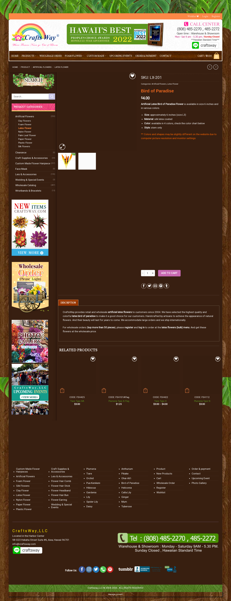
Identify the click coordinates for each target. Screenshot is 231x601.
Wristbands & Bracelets (28, 190)
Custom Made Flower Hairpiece (32, 163)
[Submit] (52, 96)
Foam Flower (74, 55)
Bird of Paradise (130, 483)
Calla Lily (126, 492)
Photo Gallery (199, 483)
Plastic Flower (25, 142)
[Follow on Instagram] (89, 569)
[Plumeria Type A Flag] (119, 375)
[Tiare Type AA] (77, 375)
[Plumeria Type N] (202, 375)
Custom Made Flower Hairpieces (28, 470)
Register (216, 16)
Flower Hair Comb (61, 481)
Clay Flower (22, 490)
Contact (165, 56)
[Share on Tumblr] (166, 285)
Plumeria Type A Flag (118, 401)
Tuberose (126, 506)
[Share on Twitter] (149, 285)
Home (14, 56)
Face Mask (21, 168)
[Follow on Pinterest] (110, 569)
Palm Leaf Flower (27, 135)
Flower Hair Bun (60, 495)
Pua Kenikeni (93, 483)
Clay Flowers (24, 120)
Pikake (124, 473)
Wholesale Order (50, 56)
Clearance (20, 152)
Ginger (125, 497)
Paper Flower (25, 139)
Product (25, 67)
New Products (164, 473)
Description (68, 302)
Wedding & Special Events (29, 179)
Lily (88, 497)
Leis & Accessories (26, 174)
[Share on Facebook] (143, 285)
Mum (124, 501)
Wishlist (160, 492)
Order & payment (145, 56)
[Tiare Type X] (160, 375)
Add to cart (169, 273)
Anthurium (127, 468)
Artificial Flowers (42, 67)
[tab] (68, 303)
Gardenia (91, 492)
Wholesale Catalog (25, 185)
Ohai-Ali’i (126, 478)
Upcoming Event (201, 478)
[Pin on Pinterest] (160, 285)
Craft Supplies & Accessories (31, 157)
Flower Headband (61, 490)
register (128, 327)
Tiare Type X (160, 401)
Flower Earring (59, 499)
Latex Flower (61, 67)
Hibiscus (91, 487)
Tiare (89, 473)
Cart (158, 478)
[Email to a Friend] (155, 285)
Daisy (89, 506)
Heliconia (126, 487)
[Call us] (103, 569)
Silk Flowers (24, 146)
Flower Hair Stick (60, 485)
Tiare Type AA (77, 401)
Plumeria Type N (202, 401)
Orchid (90, 478)
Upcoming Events (120, 56)
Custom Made (96, 55)
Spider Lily (92, 501)
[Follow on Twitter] (96, 569)
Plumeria (91, 468)
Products (29, 55)
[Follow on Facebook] (82, 569)
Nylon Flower (24, 131)
